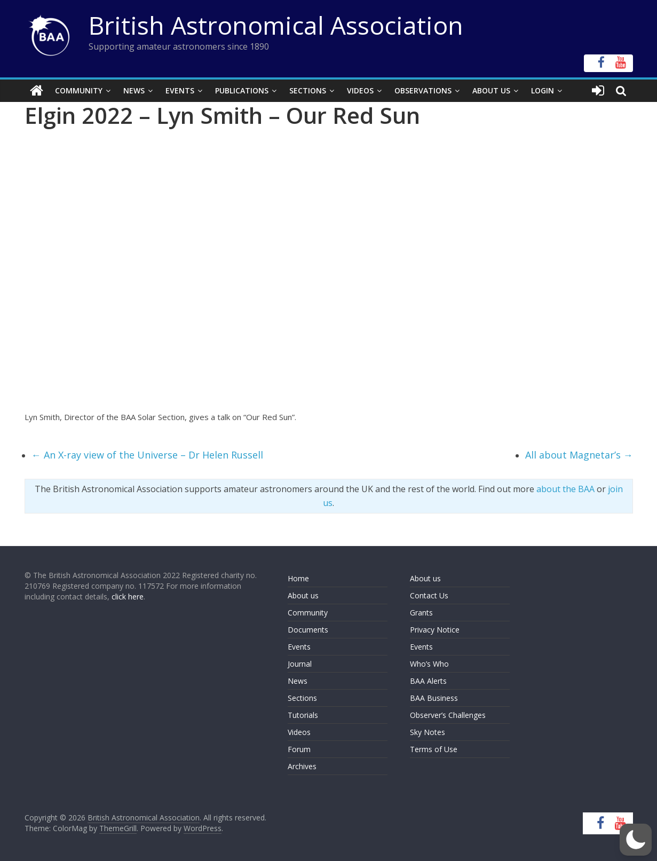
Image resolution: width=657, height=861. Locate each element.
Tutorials (303, 715)
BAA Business (434, 698)
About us (303, 595)
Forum (299, 749)
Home (298, 578)
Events (179, 90)
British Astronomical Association (276, 25)
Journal (300, 664)
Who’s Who (429, 664)
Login (542, 90)
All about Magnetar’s (579, 454)
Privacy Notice (435, 630)
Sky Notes (427, 732)
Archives (302, 766)
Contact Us (429, 595)
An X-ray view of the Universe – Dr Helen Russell (147, 454)
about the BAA (565, 489)
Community (78, 90)
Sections (307, 90)
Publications (241, 90)
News (134, 90)
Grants (421, 612)
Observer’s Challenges (448, 715)
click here (128, 596)
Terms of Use (433, 749)
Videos (360, 90)
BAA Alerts (428, 681)
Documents (308, 630)
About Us (491, 90)
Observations (423, 90)
